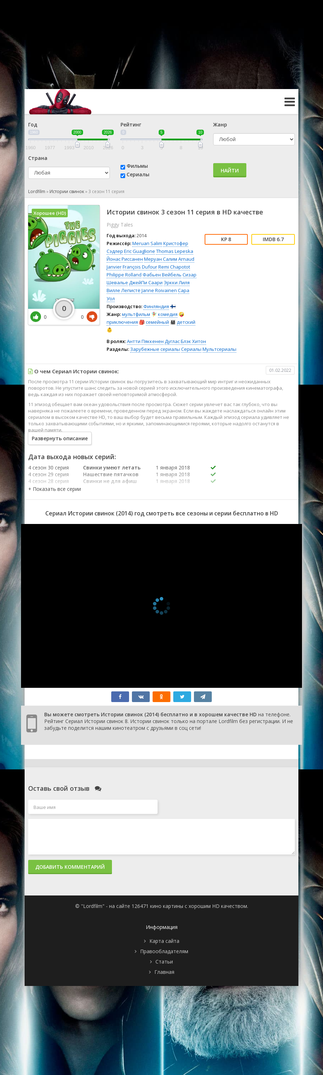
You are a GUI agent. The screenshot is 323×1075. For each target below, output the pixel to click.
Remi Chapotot (174, 267)
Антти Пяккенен (145, 341)
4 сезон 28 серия (48, 481)
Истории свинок (67, 191)
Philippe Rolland (124, 274)
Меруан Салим (160, 259)
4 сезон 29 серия (48, 474)
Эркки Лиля (177, 282)
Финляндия (156, 306)
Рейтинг (131, 124)
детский (186, 322)
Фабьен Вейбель (162, 274)
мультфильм (136, 314)
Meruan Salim (147, 243)
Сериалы (138, 174)
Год (32, 124)
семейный (157, 322)
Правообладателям (164, 951)
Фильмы (137, 165)
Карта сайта (164, 941)
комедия (168, 314)
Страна (37, 158)
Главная (164, 971)
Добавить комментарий (70, 866)
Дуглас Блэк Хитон (185, 341)
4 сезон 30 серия (48, 467)
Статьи (164, 961)
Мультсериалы (219, 349)
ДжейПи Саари (146, 282)
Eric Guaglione (139, 251)
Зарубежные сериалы (155, 349)
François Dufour (140, 267)
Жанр (220, 124)
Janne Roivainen (159, 290)
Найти (230, 170)
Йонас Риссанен (125, 259)
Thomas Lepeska (174, 251)
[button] (54, 488)
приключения (122, 322)
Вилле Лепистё (123, 290)
